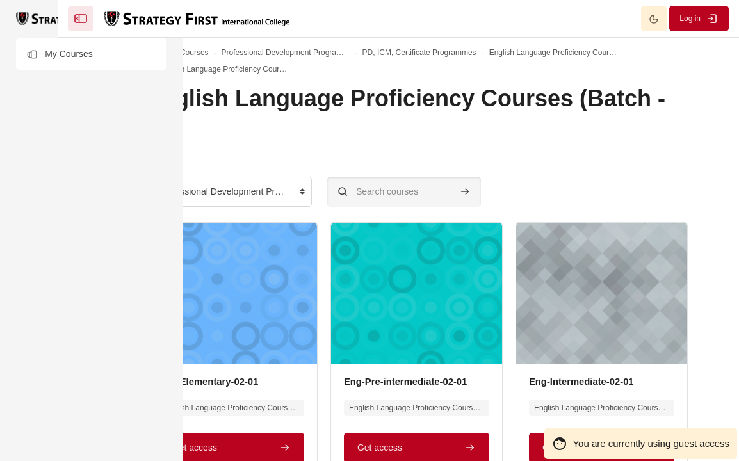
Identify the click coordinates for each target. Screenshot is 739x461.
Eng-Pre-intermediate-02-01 (547, 381)
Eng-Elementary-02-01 (301, 381)
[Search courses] (492, 192)
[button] (91, 54)
